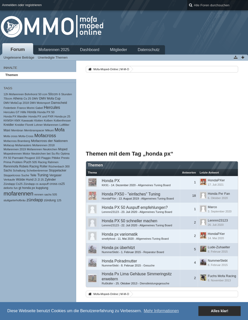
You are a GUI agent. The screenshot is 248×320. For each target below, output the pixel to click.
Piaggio (46, 157)
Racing (42, 162)
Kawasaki (27, 120)
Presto (65, 157)
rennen (39, 194)
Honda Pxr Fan (219, 193)
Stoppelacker (58, 170)
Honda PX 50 (45, 112)
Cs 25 (27, 98)
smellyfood (108, 238)
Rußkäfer (107, 283)
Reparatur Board (153, 252)
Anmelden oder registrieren (22, 5)
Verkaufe (9, 179)
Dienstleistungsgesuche (154, 283)
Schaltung (19, 170)
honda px (28, 188)
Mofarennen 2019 (15, 149)
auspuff (44, 183)
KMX (17, 120)
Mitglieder (118, 49)
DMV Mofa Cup (49, 98)
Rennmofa (11, 166)
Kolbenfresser (62, 120)
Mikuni (49, 130)
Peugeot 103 (32, 157)
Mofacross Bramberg (17, 140)
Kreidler (9, 125)
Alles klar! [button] (219, 311)
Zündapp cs (31, 183)
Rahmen (53, 162)
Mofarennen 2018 (43, 145)
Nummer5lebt (110, 252)
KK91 (105, 185)
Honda (31, 112)
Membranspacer (34, 130)
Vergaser (55, 175)
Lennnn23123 (110, 211)
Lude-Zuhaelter (219, 247)
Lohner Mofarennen (46, 124)
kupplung (42, 188)
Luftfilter (64, 124)
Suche (25, 175)
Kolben (48, 120)
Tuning (42, 175)
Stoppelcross (12, 175)
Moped (62, 149)
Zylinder (50, 179)
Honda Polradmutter (119, 261)
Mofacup (9, 145)
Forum (18, 49)
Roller (44, 166)
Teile (33, 175)
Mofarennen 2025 (53, 49)
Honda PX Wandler (15, 116)
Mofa (60, 129)
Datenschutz (149, 49)
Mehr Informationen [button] (161, 311)
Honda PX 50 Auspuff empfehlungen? (135, 207)
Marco (212, 207)
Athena (18, 98)
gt (20, 188)
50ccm (53, 94)
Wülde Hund (24, 179)
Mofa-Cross (25, 136)
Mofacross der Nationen (49, 141)
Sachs (8, 170)
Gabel (39, 107)
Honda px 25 (62, 116)
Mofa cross (10, 136)
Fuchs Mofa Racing (222, 276)
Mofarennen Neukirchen (42, 149)
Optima (65, 153)
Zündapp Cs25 (13, 183)
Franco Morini (25, 107)
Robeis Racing (29, 166)
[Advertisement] (162, 111)
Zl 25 (41, 179)
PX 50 (7, 157)
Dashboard (89, 49)
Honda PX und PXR (41, 116)
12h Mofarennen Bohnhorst (20, 94)
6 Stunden (65, 94)
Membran (17, 130)
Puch (27, 162)
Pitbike (56, 157)
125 (59, 200)
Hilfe (23, 112)
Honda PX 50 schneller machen (129, 221)
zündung (50, 200)
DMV (35, 98)
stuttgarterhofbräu (15, 200)
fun (16, 187)
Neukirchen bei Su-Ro (45, 153)
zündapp (35, 200)
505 (34, 162)
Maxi (7, 130)
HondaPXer (216, 180)
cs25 (61, 184)
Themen (11, 75)
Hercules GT (11, 112)
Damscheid (59, 103)
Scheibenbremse (37, 170)
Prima (7, 162)
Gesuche (149, 265)
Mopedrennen (13, 153)
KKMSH (8, 120)
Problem (17, 162)
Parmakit (18, 157)
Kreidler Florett (24, 124)
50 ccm (43, 94)
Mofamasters (23, 145)
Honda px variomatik (120, 234)
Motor (26, 153)
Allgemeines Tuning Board (154, 185)
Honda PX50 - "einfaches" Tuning (131, 194)
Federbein (10, 107)
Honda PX (111, 181)
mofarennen (18, 193)
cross (53, 184)
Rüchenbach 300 (59, 166)
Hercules (52, 107)
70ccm (8, 98)
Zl (35, 179)
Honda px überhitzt (118, 247)
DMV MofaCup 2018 (16, 102)
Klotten (38, 120)
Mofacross (45, 135)
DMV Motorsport (40, 102)
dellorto (8, 187)
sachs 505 (50, 194)
